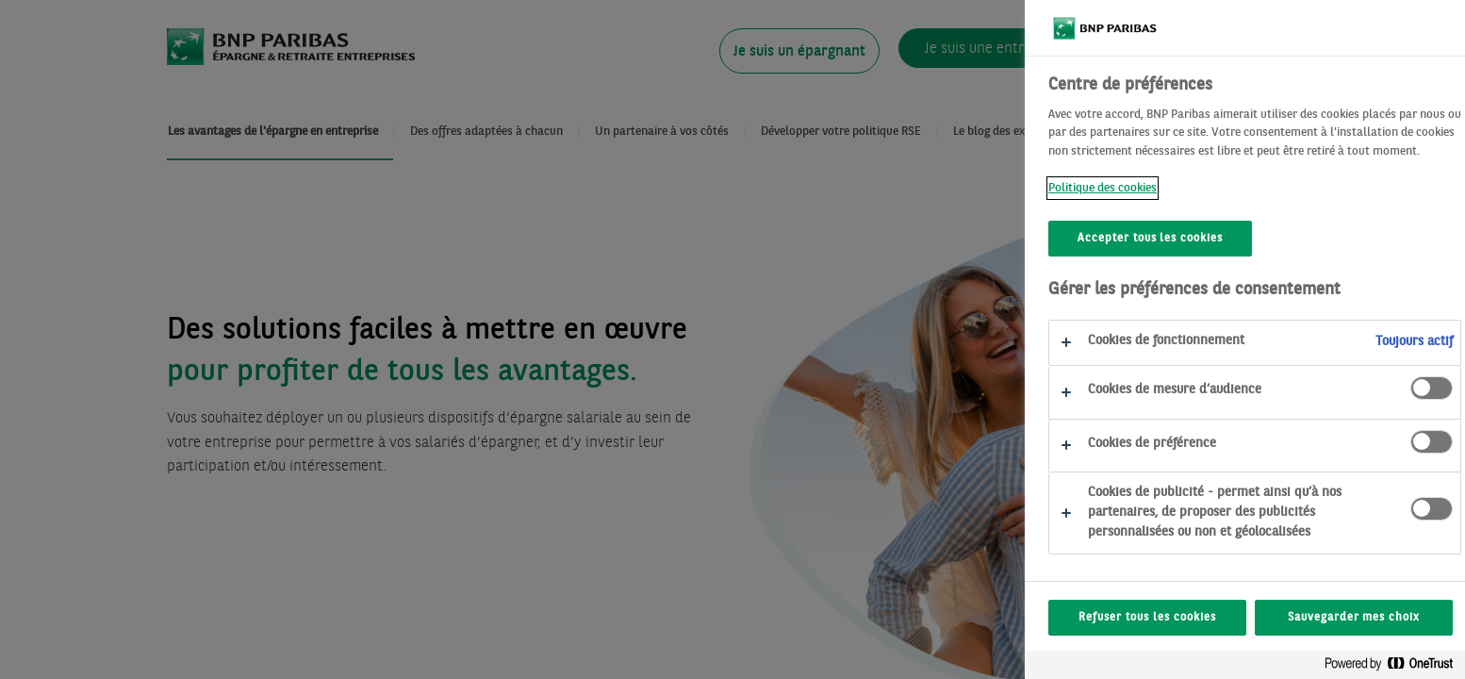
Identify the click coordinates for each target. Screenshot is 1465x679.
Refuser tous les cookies (1201, 617)
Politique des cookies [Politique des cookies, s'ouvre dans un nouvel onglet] (1157, 188)
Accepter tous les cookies (1204, 238)
